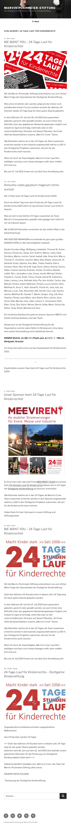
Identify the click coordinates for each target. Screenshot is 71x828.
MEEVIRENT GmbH (46, 482)
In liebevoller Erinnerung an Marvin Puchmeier (21, 822)
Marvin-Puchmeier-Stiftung (30, 8)
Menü (35, 21)
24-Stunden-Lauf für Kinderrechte (26, 485)
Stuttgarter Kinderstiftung (20, 488)
